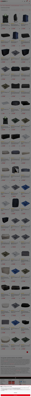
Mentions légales (4, 389)
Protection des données (16, 388)
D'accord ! (15, 395)
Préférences (15, 392)
